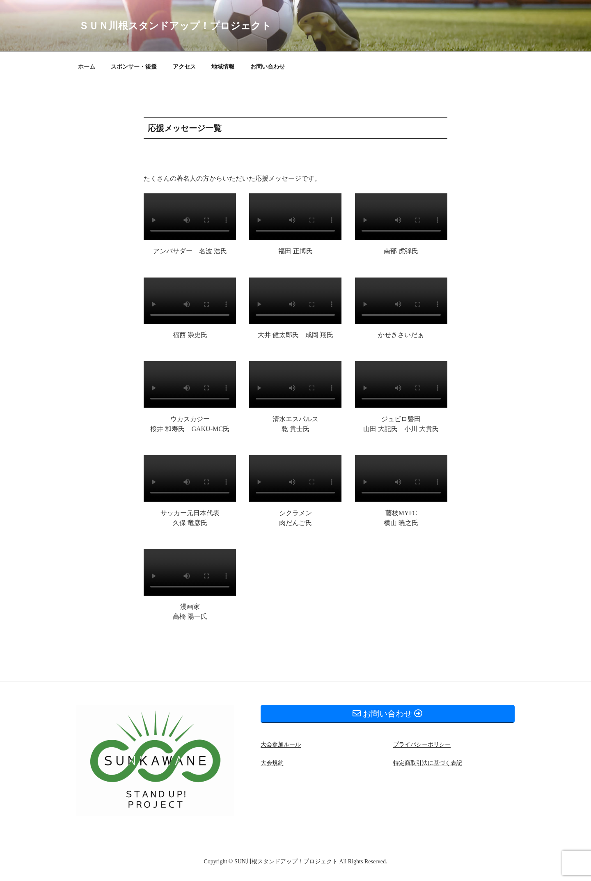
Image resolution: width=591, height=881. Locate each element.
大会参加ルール (281, 744)
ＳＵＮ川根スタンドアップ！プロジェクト (175, 26)
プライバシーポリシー (422, 744)
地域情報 (222, 67)
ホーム (86, 67)
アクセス (184, 67)
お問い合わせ (267, 67)
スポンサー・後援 (134, 67)
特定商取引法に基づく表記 (427, 763)
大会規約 (272, 763)
